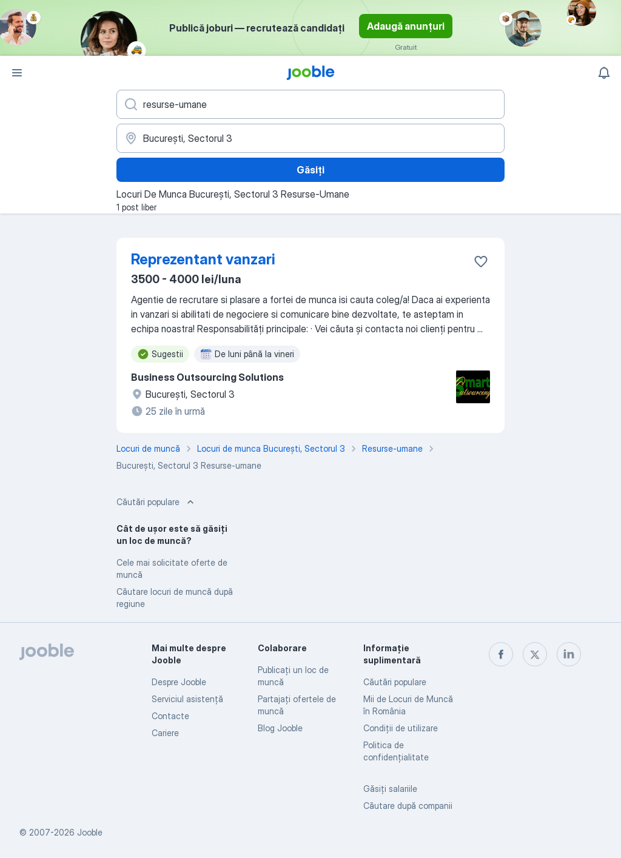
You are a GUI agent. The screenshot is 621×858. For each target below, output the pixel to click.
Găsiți (310, 170)
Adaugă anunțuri (406, 26)
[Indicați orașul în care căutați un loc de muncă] (310, 138)
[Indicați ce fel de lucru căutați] (310, 104)
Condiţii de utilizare (400, 728)
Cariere (165, 733)
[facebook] (501, 654)
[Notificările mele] (604, 73)
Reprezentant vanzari (203, 259)
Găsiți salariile (390, 788)
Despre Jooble (179, 682)
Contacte (170, 716)
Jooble (89, 832)
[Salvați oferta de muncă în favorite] (481, 261)
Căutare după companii (407, 805)
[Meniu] (17, 73)
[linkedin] (569, 654)
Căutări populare (394, 682)
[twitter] (535, 654)
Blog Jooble (280, 728)
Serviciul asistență (187, 699)
